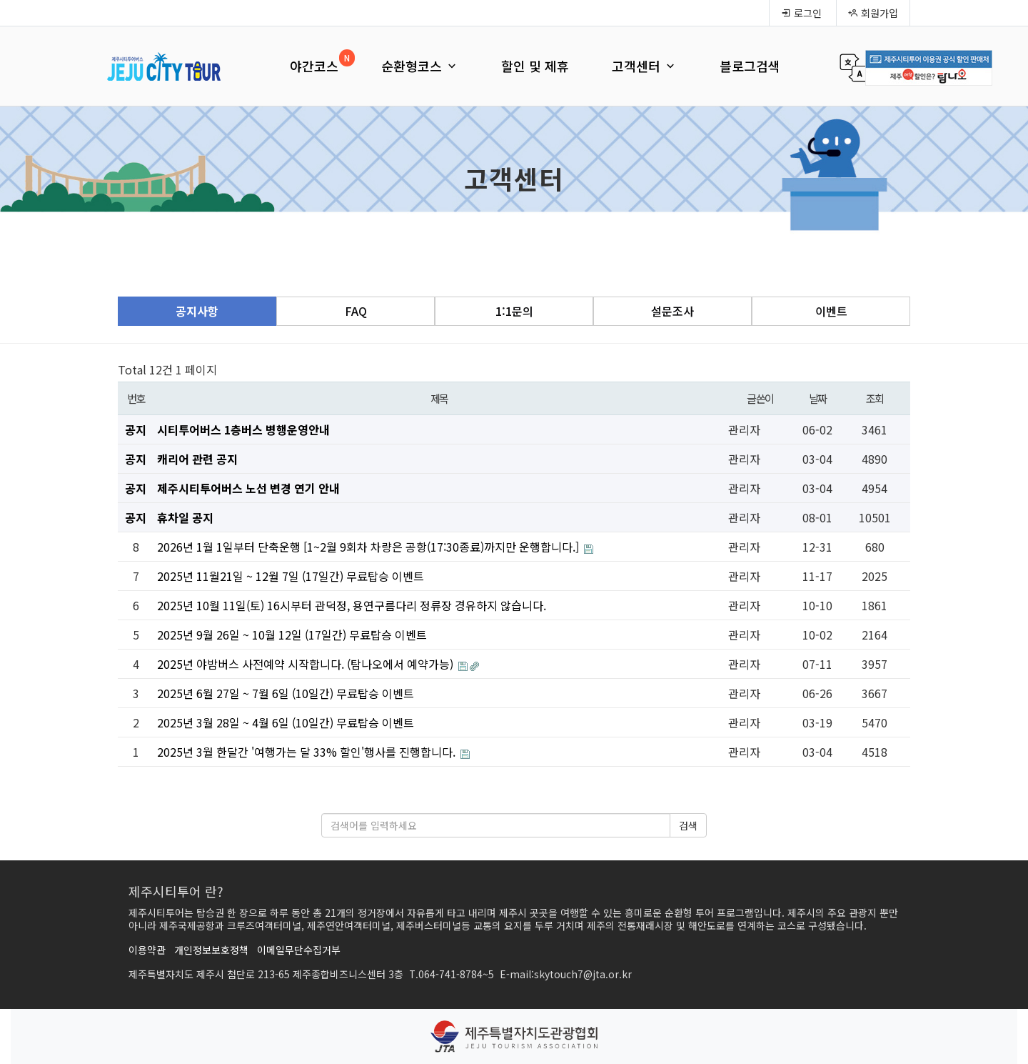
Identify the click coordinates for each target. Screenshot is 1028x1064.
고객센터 (644, 65)
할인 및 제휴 (535, 65)
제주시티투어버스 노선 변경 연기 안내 (248, 488)
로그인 (801, 13)
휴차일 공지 (185, 517)
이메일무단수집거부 (299, 950)
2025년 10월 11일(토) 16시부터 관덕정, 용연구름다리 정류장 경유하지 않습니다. (351, 605)
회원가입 (873, 13)
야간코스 (314, 65)
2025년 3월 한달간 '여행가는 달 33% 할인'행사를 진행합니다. (307, 751)
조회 (875, 398)
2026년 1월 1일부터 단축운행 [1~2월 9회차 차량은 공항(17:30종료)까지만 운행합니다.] (369, 546)
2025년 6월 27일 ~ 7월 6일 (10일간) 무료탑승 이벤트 (285, 693)
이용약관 (147, 950)
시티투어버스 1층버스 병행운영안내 (243, 429)
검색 (688, 825)
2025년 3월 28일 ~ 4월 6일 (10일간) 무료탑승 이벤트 (285, 722)
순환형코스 (419, 65)
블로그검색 (750, 65)
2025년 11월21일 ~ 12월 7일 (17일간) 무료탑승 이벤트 (290, 576)
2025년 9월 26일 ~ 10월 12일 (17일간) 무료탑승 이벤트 (292, 634)
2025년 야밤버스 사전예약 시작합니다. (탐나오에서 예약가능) (306, 663)
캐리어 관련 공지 (197, 458)
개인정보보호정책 (211, 950)
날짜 (818, 398)
